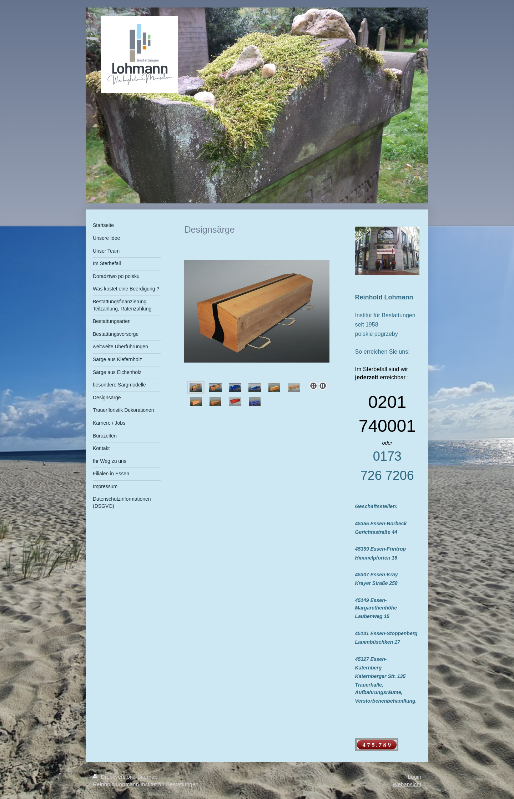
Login (414, 777)
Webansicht (407, 784)
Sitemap (147, 777)
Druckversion (113, 777)
